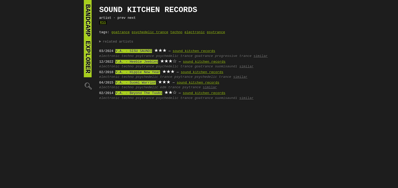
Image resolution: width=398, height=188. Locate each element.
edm (163, 87)
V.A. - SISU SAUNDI (133, 51)
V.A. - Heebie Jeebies (136, 62)
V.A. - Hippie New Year (137, 72)
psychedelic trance (150, 32)
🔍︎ (87, 85)
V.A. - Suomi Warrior (135, 82)
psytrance (216, 32)
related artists (118, 41)
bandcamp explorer (87, 38)
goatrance (120, 32)
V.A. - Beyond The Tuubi (138, 93)
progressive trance (233, 56)
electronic (195, 32)
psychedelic (147, 77)
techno (176, 32)
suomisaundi (226, 66)
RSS (103, 22)
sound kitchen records (194, 51)
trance (166, 77)
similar (261, 56)
